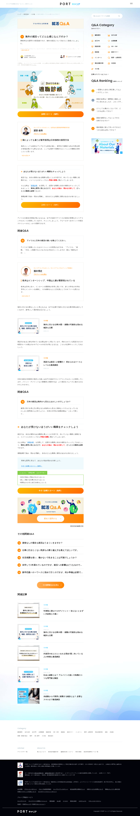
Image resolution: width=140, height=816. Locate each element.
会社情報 (20, 789)
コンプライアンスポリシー (60, 789)
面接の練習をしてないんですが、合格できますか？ (108, 119)
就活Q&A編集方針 (77, 526)
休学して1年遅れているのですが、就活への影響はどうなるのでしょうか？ (52, 565)
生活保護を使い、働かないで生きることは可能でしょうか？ (49, 558)
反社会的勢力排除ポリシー (77, 789)
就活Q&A (50, 736)
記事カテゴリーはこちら (99, 74)
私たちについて (41, 751)
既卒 (31, 736)
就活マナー (115, 52)
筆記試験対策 (99, 63)
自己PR (97, 41)
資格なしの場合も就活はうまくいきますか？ (42, 543)
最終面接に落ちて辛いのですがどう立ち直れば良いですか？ (108, 128)
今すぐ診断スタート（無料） (31, 466)
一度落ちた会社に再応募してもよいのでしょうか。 (108, 91)
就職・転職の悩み (22, 736)
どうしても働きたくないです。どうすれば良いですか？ (108, 110)
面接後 (97, 52)
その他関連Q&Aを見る (51, 585)
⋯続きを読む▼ (24, 50)
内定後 (113, 63)
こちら (34, 65)
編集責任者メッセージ (67, 751)
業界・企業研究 (116, 57)
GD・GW (114, 46)
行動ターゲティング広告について (27, 791)
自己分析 (114, 35)
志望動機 (114, 41)
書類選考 (98, 35)
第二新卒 (37, 736)
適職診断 (34, 185)
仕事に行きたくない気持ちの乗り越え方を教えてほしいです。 (50, 550)
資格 (106, 732)
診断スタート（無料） (50, 205)
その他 (97, 69)
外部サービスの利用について (95, 789)
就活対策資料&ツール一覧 (91, 751)
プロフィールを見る (40, 134)
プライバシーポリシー (30, 789)
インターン (98, 57)
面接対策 (98, 46)
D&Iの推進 (78, 751)
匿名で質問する (50, 519)
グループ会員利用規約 (45, 789)
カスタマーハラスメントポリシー (47, 791)
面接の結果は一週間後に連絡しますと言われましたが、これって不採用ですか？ (108, 100)
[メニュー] (131, 3)
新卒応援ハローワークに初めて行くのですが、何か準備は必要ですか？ (52, 572)
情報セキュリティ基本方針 (112, 789)
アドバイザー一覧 (22, 751)
